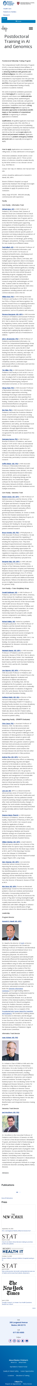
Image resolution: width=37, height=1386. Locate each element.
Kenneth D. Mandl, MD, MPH (11, 921)
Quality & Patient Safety (11, 1371)
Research (6, 15)
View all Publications (7, 1198)
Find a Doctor (27, 1384)
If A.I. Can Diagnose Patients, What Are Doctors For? (16, 1231)
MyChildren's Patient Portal (18, 1367)
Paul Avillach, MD (7, 247)
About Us (14, 1362)
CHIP (22, 943)
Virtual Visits (22, 1362)
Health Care (7, 9)
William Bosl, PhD (8, 297)
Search (4, 18)
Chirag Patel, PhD (8, 388)
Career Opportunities (27, 1371)
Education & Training (22, 1375)
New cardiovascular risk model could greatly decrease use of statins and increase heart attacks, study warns (18, 1272)
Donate (18, 21)
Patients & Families (9, 12)
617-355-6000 (18, 1332)
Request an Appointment (13, 1384)
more (34, 1308)
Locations (11, 1375)
